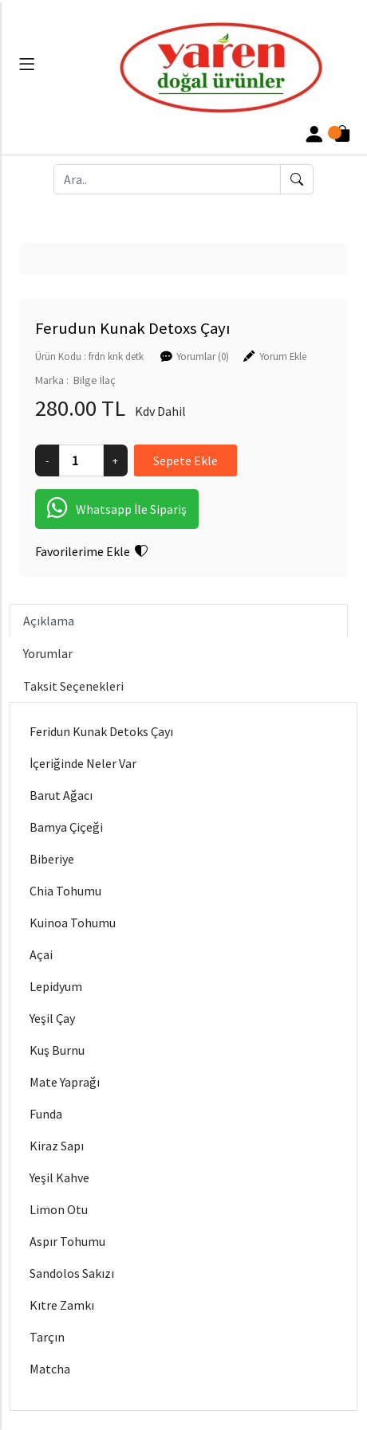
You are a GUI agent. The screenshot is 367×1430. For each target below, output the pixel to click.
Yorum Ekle (282, 356)
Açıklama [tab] (48, 621)
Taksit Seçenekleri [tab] (73, 686)
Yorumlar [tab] (48, 653)
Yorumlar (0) (202, 356)
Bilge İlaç (94, 380)
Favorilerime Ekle (91, 551)
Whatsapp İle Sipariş (117, 509)
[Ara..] (167, 179)
